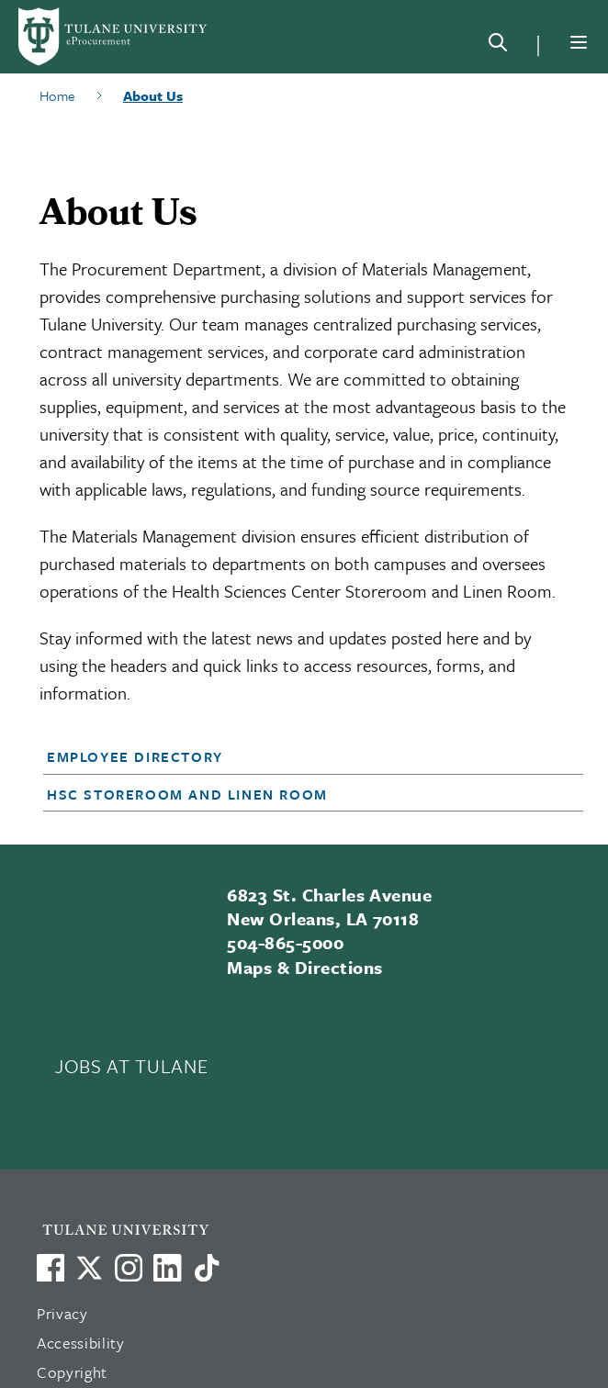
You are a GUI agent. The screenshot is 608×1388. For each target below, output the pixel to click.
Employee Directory (135, 756)
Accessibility (81, 1342)
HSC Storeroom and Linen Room (187, 794)
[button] (291, 756)
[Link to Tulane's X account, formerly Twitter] (89, 1268)
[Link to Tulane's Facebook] (128, 1268)
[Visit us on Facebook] (50, 1268)
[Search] (498, 46)
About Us (153, 95)
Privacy (62, 1313)
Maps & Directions (304, 967)
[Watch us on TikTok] (206, 1268)
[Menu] (579, 42)
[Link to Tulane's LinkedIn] (167, 1268)
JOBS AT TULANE (131, 1066)
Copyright (72, 1371)
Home (57, 95)
